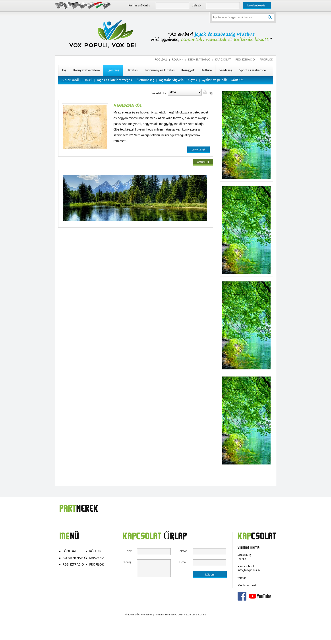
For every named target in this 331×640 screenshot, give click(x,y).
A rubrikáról (70, 80)
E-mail (183, 562)
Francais (68, 5)
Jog (64, 70)
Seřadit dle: (159, 94)
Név (129, 551)
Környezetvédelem (86, 70)
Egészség (113, 70)
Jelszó (196, 6)
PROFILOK (266, 60)
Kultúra (206, 70)
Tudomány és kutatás (159, 70)
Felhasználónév (139, 6)
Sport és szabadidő (252, 70)
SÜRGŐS (237, 80)
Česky (83, 5)
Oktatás (131, 70)
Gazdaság (225, 70)
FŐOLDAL (161, 60)
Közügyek (188, 70)
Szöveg (127, 562)
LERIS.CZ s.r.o (199, 615)
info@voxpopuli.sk (249, 570)
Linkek (87, 80)
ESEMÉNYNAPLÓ (199, 60)
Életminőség (145, 80)
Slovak (106, 5)
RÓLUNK (177, 60)
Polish (91, 5)
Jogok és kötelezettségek (114, 80)
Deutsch (75, 5)
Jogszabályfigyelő (171, 80)
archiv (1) (203, 162)
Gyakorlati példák (214, 80)
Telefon (182, 551)
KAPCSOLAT (223, 60)
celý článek (198, 150)
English (60, 5)
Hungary (99, 5)
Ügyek (192, 80)
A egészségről (127, 105)
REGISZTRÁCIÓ (245, 60)
